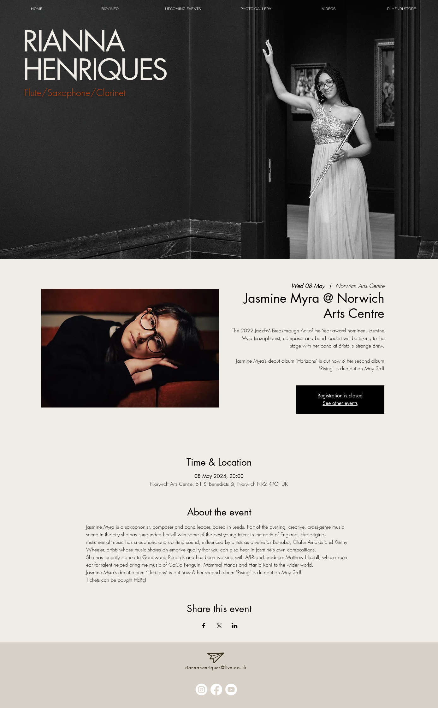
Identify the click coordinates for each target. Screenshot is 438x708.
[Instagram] (201, 689)
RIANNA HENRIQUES (95, 55)
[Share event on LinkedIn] (235, 625)
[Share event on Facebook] (204, 625)
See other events (340, 403)
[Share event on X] (219, 625)
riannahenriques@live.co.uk (215, 667)
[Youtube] (231, 689)
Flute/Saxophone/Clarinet (75, 92)
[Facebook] (216, 689)
